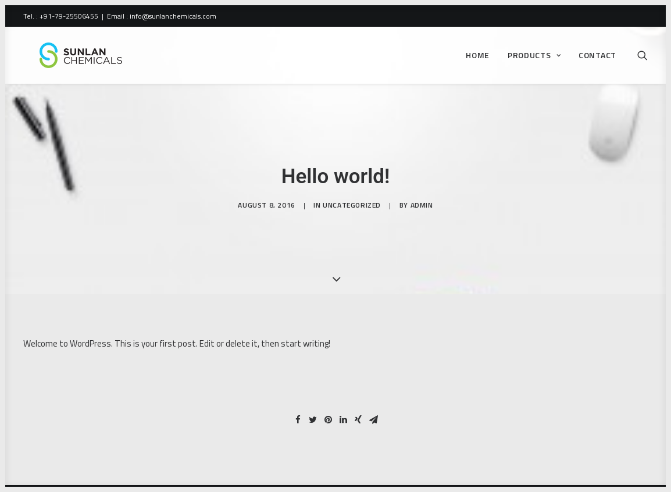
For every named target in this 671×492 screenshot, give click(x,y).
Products (534, 60)
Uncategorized (352, 210)
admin (422, 210)
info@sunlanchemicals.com (173, 16)
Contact (597, 60)
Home (478, 60)
